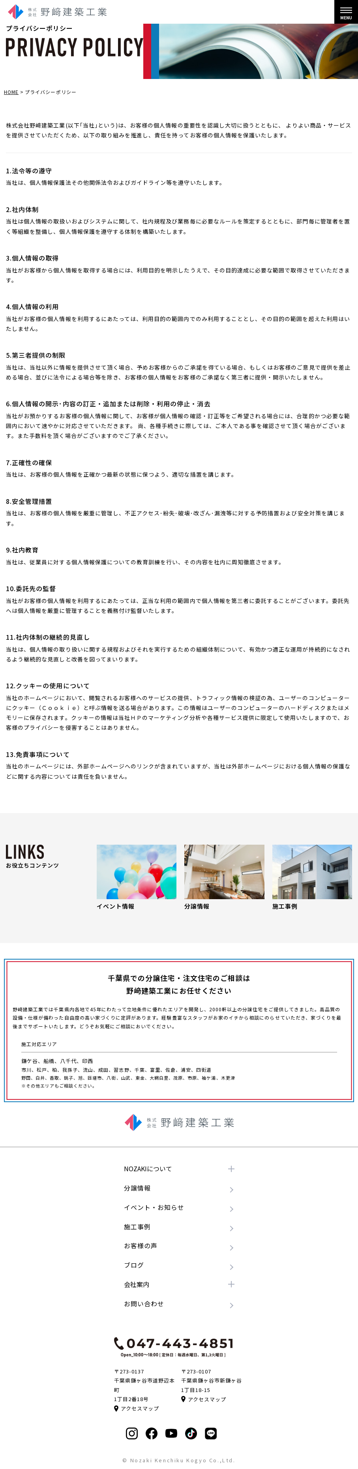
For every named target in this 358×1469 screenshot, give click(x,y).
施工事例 (137, 1226)
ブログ (134, 1265)
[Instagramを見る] (132, 1433)
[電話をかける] (173, 1347)
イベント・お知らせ (154, 1207)
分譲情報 (137, 1188)
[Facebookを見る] (151, 1433)
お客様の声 (140, 1245)
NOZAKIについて (148, 1168)
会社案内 (136, 1284)
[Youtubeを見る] (171, 1433)
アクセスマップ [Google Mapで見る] (136, 1408)
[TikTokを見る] (191, 1433)
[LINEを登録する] (211, 1433)
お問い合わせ (144, 1303)
